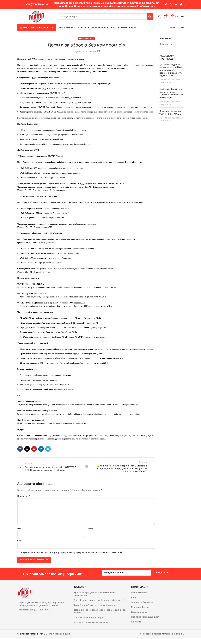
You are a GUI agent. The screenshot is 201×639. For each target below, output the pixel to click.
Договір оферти (140, 608)
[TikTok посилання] (181, 4)
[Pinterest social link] (34, 449)
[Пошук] (106, 16)
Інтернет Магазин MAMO (33, 634)
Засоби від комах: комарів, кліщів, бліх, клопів (99, 601)
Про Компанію (139, 593)
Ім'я (20, 529)
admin (92, 51)
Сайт (20, 541)
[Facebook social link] (166, 4)
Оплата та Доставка (142, 603)
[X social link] (27, 449)
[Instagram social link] (170, 4)
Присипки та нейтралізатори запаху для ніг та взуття (99, 612)
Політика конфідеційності (145, 617)
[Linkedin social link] (41, 449)
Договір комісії (139, 613)
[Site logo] (36, 16)
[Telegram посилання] (48, 449)
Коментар (23, 496)
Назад (86, 467)
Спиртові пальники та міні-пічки (92, 623)
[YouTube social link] (176, 4)
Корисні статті (86, 38)
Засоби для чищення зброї (88, 618)
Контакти (136, 622)
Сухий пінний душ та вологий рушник (95, 606)
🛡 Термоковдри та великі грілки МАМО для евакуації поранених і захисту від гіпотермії (170, 70)
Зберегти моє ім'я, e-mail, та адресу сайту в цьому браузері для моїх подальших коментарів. (71, 553)
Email (91, 529)
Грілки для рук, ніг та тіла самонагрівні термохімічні (95, 594)
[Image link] (24, 593)
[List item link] (43, 610)
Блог (133, 598)
